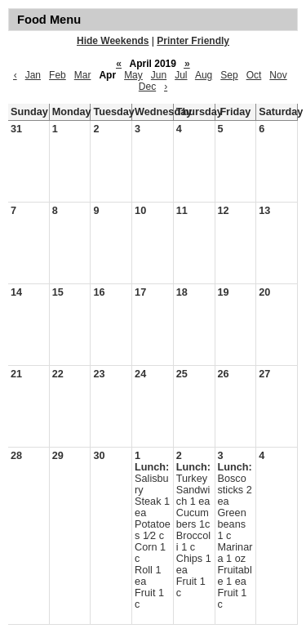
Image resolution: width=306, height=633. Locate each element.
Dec (147, 86)
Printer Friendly (193, 41)
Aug (203, 75)
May (133, 75)
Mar (82, 75)
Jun (158, 75)
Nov (277, 75)
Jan (33, 75)
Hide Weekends (113, 41)
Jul (181, 75)
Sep (228, 75)
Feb (57, 75)
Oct (254, 75)
